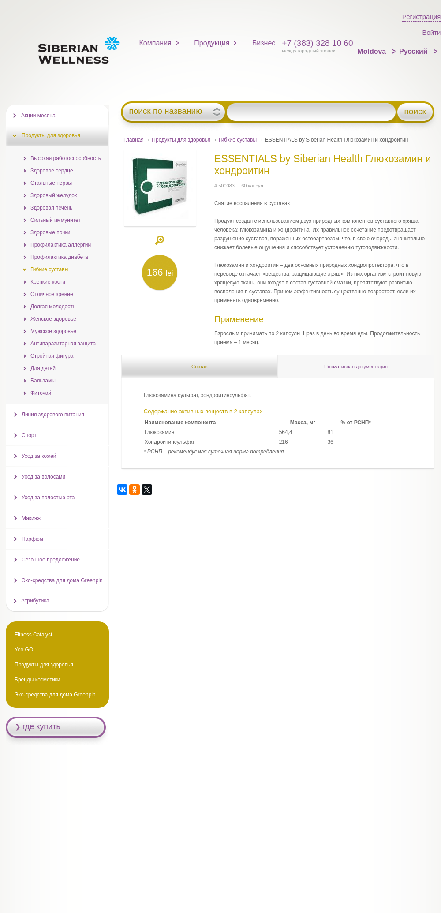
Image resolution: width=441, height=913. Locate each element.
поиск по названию (165, 111)
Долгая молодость (52, 306)
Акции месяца (38, 115)
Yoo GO (24, 650)
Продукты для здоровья (181, 140)
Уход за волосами (43, 477)
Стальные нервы (51, 183)
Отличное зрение (51, 294)
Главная (133, 140)
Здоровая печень (51, 208)
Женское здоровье (53, 319)
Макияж (31, 518)
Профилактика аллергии (60, 245)
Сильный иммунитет (55, 220)
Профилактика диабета (59, 257)
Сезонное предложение (51, 560)
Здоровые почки (50, 232)
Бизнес (264, 43)
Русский (414, 51)
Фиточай (40, 393)
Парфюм (32, 539)
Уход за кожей (39, 456)
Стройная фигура (52, 356)
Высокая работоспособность (65, 158)
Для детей (43, 368)
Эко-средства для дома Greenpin (62, 580)
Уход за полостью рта (48, 497)
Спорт (29, 435)
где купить (41, 726)
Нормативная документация (356, 366)
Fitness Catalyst (33, 635)
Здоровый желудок (53, 195)
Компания (155, 43)
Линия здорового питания (53, 415)
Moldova (372, 51)
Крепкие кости (47, 282)
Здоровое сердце (51, 171)
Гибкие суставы (238, 140)
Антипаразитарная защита (63, 344)
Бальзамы (43, 381)
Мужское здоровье (53, 331)
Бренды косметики (37, 680)
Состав (199, 366)
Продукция (211, 43)
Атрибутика (35, 601)
